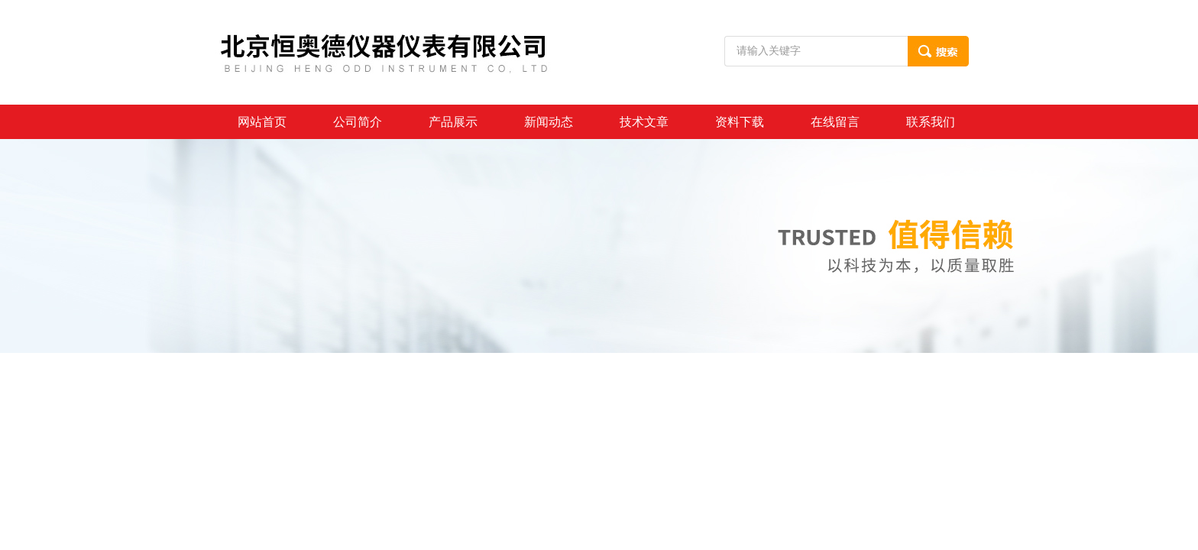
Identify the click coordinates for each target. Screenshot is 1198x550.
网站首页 (262, 121)
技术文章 (644, 121)
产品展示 (453, 121)
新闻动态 (548, 121)
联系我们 (930, 121)
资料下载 (739, 121)
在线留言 (835, 121)
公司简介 (357, 121)
